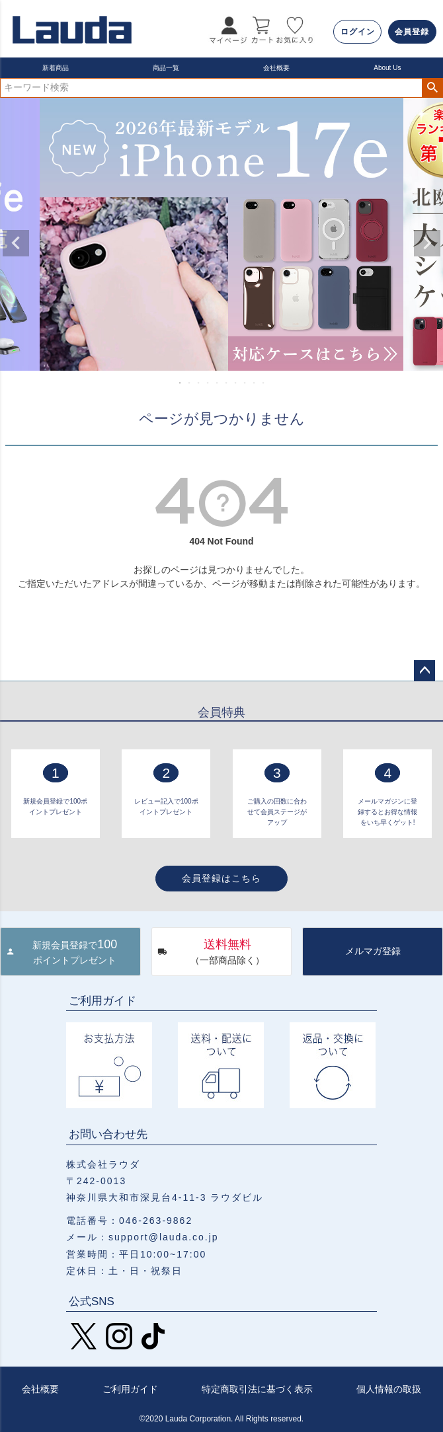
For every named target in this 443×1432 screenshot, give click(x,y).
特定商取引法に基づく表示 (257, 1389)
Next (427, 243)
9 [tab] (254, 382)
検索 (432, 88)
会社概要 (276, 67)
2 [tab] (189, 382)
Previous (16, 243)
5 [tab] (217, 382)
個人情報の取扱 (388, 1389)
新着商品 (55, 67)
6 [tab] (226, 382)
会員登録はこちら (221, 878)
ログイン (358, 31)
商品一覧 (166, 67)
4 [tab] (208, 382)
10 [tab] (264, 382)
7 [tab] (236, 382)
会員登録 (412, 31)
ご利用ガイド (130, 1389)
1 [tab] (180, 382)
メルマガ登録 (373, 951)
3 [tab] (199, 382)
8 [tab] (245, 382)
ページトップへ (424, 670)
